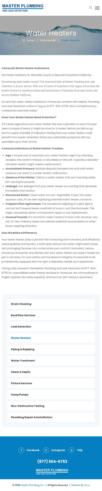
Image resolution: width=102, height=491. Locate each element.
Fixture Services (21, 383)
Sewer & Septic (21, 372)
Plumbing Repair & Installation (31, 417)
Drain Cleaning (21, 304)
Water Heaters (21, 338)
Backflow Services (23, 315)
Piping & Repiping (22, 349)
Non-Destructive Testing (27, 406)
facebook (29, 450)
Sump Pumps (19, 394)
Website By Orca (80, 485)
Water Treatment (23, 360)
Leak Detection (21, 326)
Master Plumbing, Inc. (32, 485)
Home (28, 40)
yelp (76, 450)
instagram (54, 450)
